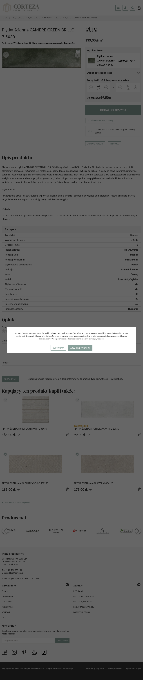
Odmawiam (58, 348)
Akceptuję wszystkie (80, 348)
